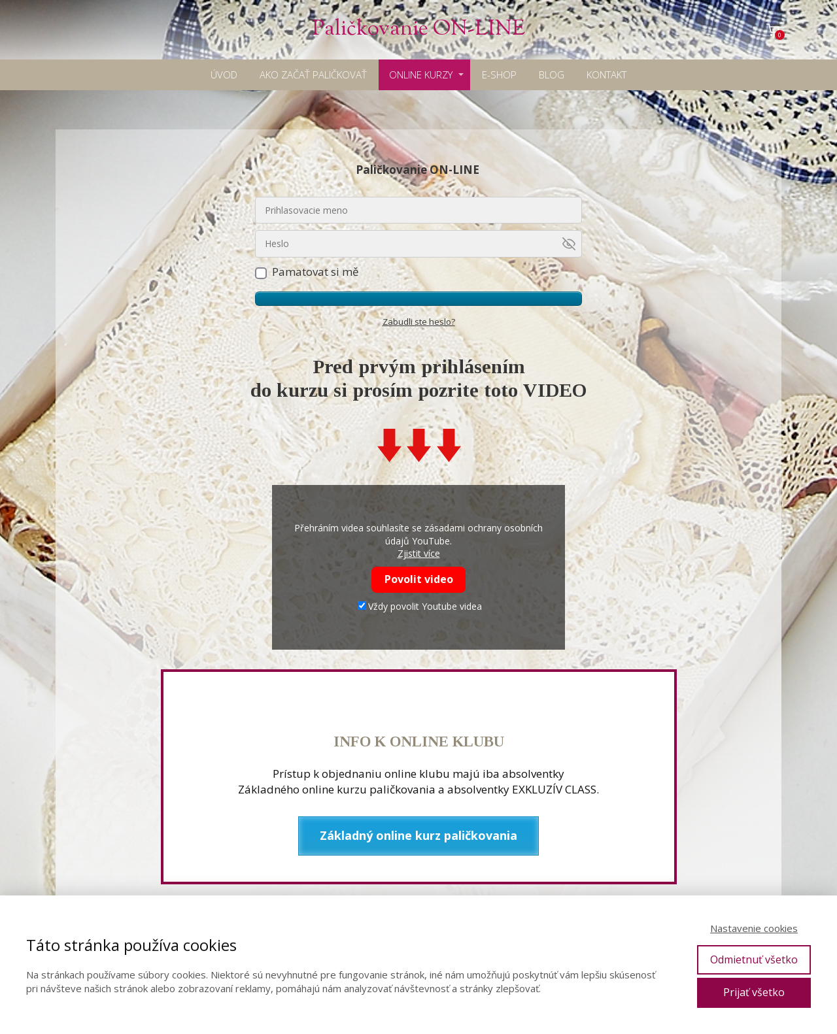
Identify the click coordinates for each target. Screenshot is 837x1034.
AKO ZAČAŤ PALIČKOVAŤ (313, 74)
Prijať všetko (754, 992)
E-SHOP (499, 74)
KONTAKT (606, 74)
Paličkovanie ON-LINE (418, 30)
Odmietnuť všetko (754, 959)
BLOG (551, 74)
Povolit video (418, 579)
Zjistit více (419, 553)
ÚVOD (224, 74)
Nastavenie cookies (754, 928)
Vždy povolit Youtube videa (420, 606)
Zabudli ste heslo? (419, 321)
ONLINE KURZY (421, 74)
